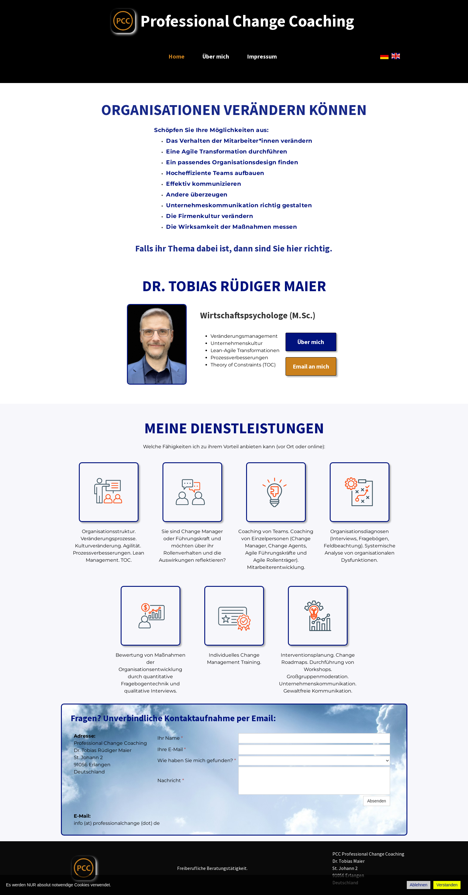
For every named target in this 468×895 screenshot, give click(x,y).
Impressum (262, 56)
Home (176, 56)
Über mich (215, 56)
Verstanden (447, 884)
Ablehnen (418, 884)
